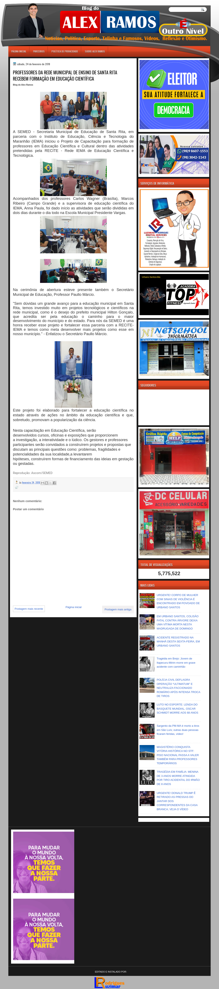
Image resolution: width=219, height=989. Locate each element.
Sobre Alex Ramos (95, 51)
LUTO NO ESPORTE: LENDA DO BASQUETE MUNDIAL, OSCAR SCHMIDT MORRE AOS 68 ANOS (177, 708)
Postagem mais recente (29, 608)
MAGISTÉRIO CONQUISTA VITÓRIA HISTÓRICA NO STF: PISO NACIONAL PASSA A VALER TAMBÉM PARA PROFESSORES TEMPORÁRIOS (178, 755)
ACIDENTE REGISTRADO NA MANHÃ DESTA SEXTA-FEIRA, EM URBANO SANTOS (178, 641)
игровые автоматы (27, 2)
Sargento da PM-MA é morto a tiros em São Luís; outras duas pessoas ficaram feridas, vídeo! (178, 729)
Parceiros (39, 51)
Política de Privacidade (65, 51)
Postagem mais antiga (117, 609)
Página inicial (18, 51)
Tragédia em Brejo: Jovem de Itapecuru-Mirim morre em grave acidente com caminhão (176, 662)
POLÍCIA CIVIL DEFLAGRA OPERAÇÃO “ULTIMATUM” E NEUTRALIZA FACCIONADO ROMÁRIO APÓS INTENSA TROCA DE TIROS (178, 688)
